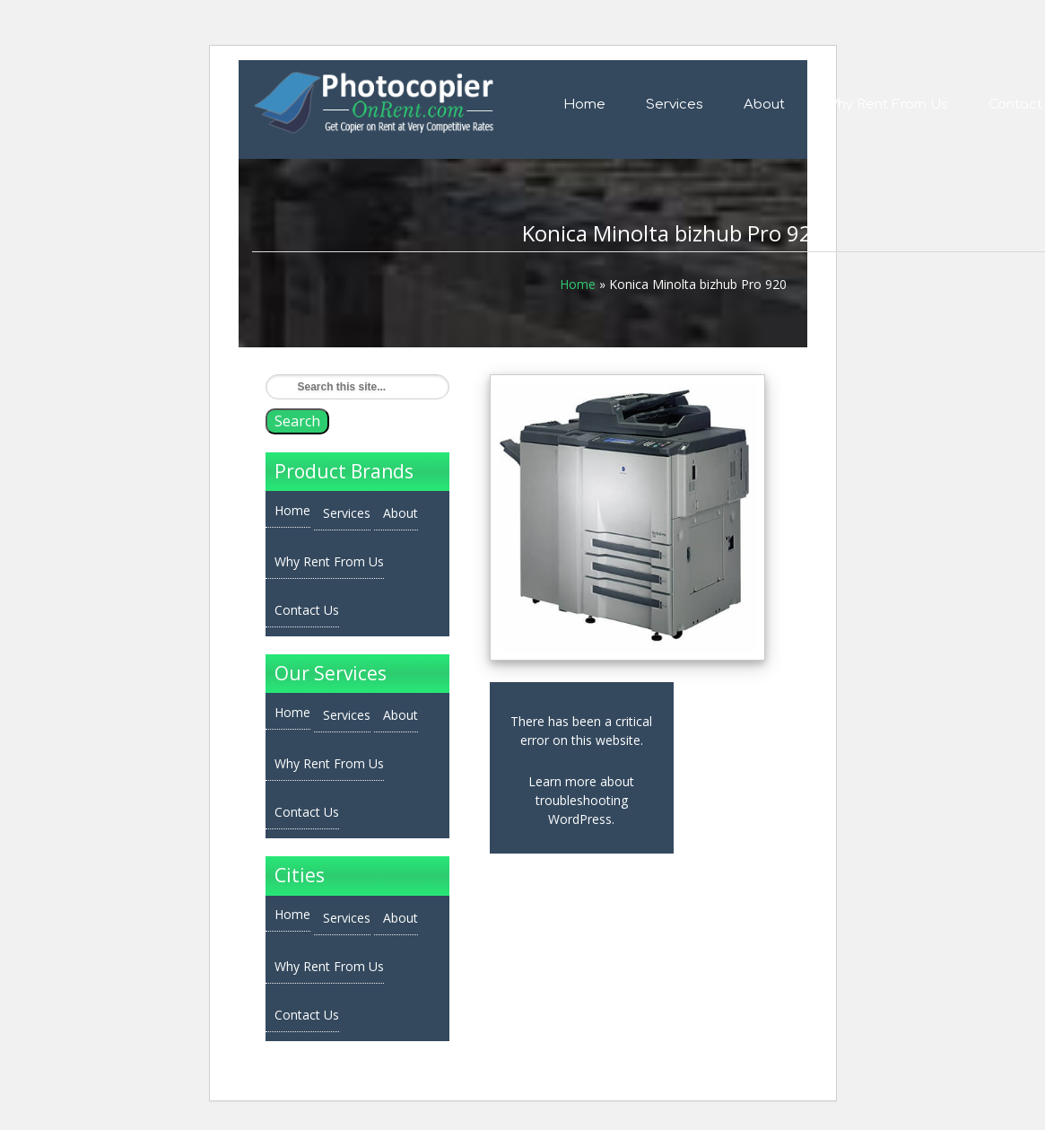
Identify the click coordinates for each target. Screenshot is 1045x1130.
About (764, 104)
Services (674, 104)
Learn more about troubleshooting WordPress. (581, 800)
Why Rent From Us (886, 104)
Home (584, 104)
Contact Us (306, 609)
